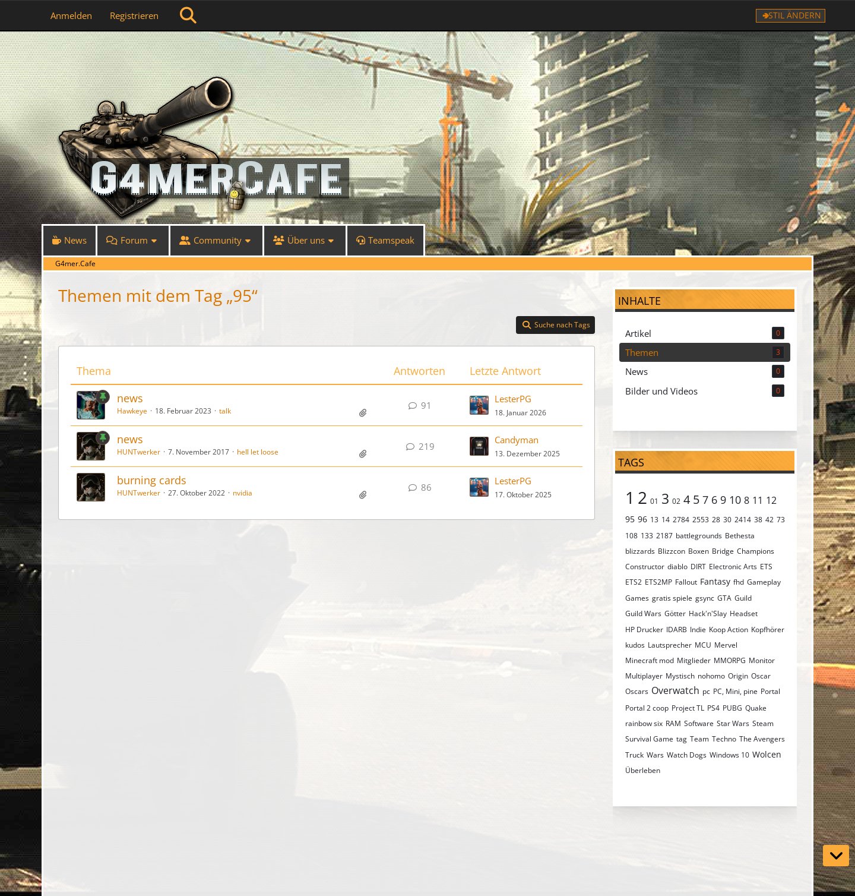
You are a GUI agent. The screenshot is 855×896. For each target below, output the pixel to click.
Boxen (698, 551)
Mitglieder (694, 660)
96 (642, 519)
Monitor (762, 660)
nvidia (242, 493)
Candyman (517, 440)
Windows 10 (729, 755)
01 (654, 501)
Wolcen (766, 754)
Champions (755, 551)
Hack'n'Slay (708, 613)
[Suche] (188, 15)
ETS (766, 566)
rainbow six (644, 723)
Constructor (644, 566)
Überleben (642, 770)
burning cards (151, 480)
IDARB (676, 629)
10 (735, 500)
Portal (770, 691)
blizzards (640, 551)
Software (699, 723)
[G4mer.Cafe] (427, 53)
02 (676, 501)
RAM (673, 723)
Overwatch (675, 690)
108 (631, 536)
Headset (744, 613)
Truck (634, 755)
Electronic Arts (733, 566)
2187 (664, 536)
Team (699, 739)
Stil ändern (794, 15)
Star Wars (733, 723)
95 (630, 519)
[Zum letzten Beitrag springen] (479, 405)
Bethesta (740, 536)
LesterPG (513, 399)
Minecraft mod (649, 660)
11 (757, 500)
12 (771, 500)
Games (637, 598)
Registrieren (134, 15)
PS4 (713, 708)
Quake (756, 708)
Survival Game (649, 739)
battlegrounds (699, 536)
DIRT (698, 566)
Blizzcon (671, 551)
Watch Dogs (687, 755)
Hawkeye (132, 411)
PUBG (732, 708)
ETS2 (633, 582)
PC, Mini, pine (735, 691)
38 (758, 520)
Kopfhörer (767, 629)
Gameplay (764, 582)
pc (706, 691)
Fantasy (715, 581)
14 (665, 520)
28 (716, 520)
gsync (704, 598)
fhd (738, 582)
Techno (724, 739)
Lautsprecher (670, 645)
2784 (681, 520)
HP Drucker (644, 629)
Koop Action (728, 629)
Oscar (761, 676)
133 (647, 536)
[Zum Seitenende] (836, 855)
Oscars (636, 691)
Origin (738, 676)
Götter (675, 613)
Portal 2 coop (647, 708)
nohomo (711, 676)
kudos (635, 645)
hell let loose (257, 452)
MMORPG (730, 660)
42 (769, 520)
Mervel (725, 645)
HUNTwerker (138, 452)
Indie (698, 629)
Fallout (686, 582)
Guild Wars (643, 613)
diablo (677, 566)
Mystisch (680, 676)
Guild (743, 598)
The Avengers (762, 739)
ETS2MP (658, 582)
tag (681, 739)
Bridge (723, 551)
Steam (763, 723)
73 (781, 520)
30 (727, 520)
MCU (703, 645)
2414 (742, 520)
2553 (700, 520)
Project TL (688, 708)
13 (654, 520)
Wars (655, 755)
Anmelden (71, 15)
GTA (724, 598)
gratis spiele (672, 598)
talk (225, 411)
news (130, 398)
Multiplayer (644, 676)
